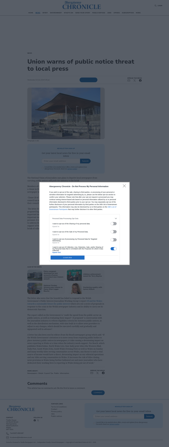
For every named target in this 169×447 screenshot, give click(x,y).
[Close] (125, 186)
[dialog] (84, 223)
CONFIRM (67, 258)
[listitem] (84, 218)
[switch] (114, 223)
